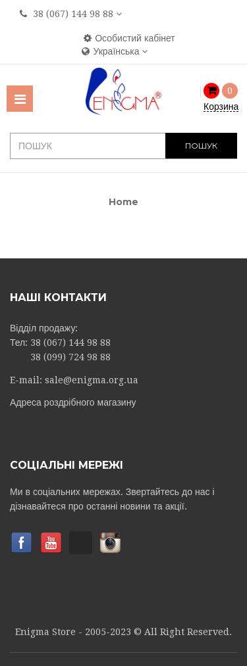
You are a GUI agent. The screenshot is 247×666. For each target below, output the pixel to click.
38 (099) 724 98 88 (70, 357)
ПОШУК (201, 146)
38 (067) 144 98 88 (73, 14)
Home (123, 202)
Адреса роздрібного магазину (73, 402)
